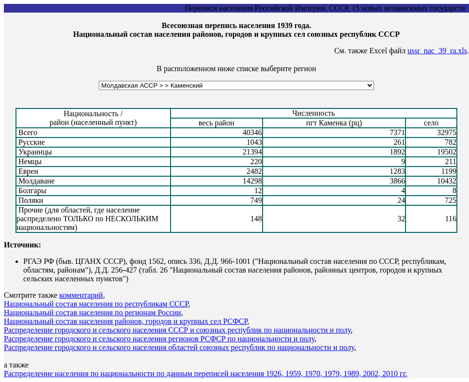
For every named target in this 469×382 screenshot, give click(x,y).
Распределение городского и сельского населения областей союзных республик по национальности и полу (179, 347)
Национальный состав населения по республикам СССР (96, 304)
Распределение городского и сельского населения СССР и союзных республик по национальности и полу (177, 330)
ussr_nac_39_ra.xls (437, 50)
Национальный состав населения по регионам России (92, 312)
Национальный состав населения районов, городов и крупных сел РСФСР (125, 321)
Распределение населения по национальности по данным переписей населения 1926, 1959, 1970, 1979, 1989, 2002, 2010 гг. (205, 373)
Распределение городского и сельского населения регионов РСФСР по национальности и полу (159, 339)
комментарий (81, 295)
